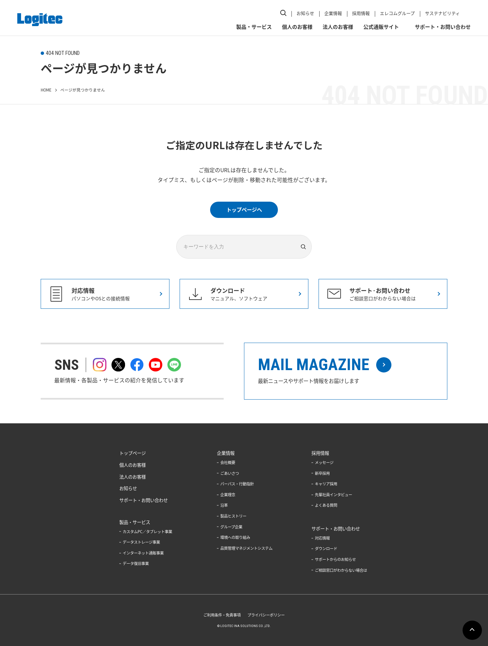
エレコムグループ (396, 11)
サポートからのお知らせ (339, 559)
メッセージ (327, 464)
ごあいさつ (228, 474)
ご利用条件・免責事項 (220, 615)
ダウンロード (329, 549)
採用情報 (360, 11)
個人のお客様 (296, 24)
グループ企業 (230, 527)
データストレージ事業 (136, 543)
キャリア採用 (329, 485)
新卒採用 (325, 474)
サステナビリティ (441, 11)
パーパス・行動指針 (236, 485)
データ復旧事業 (130, 564)
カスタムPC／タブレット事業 (142, 532)
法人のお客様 (337, 24)
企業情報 (332, 11)
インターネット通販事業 (138, 554)
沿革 (222, 506)
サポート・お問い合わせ (442, 24)
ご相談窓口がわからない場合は (345, 570)
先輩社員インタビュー (337, 495)
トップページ (127, 454)
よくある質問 (329, 506)
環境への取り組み (234, 537)
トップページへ (244, 209)
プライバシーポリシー (267, 615)
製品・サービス (253, 24)
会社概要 (226, 464)
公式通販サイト (380, 24)
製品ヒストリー (232, 516)
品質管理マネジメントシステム (246, 548)
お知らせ (304, 11)
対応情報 (325, 538)
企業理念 (226, 495)
